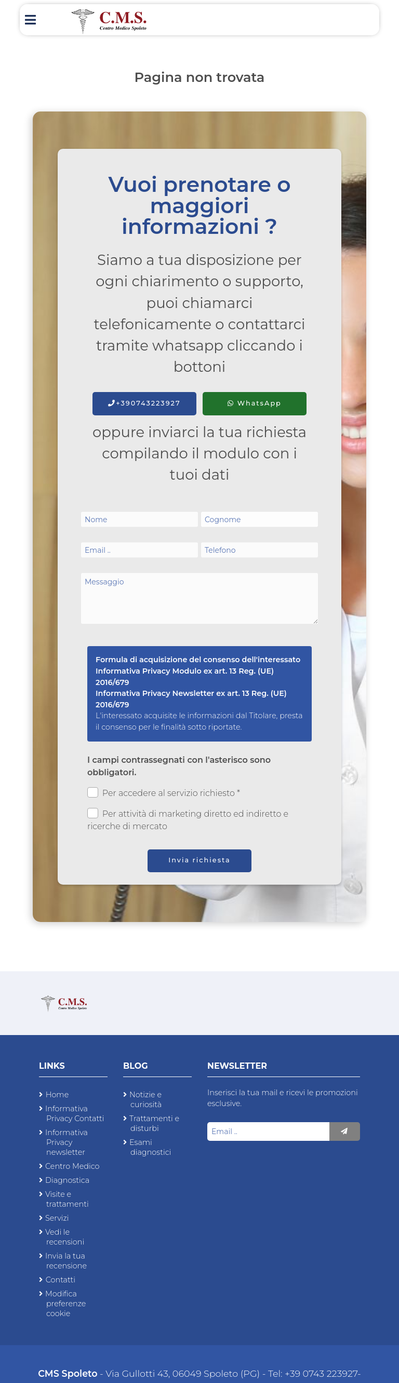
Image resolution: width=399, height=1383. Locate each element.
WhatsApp (255, 403)
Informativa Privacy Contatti (74, 1113)
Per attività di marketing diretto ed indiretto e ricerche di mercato (187, 819)
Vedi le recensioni (64, 1237)
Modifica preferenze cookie (65, 1303)
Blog (135, 1066)
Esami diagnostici (150, 1147)
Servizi (57, 1218)
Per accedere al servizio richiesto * (163, 792)
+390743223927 (144, 403)
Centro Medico (72, 1166)
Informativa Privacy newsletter (66, 1142)
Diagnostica (67, 1180)
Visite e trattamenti (67, 1199)
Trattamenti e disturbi (154, 1123)
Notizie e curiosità (145, 1099)
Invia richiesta (199, 860)
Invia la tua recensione (66, 1260)
